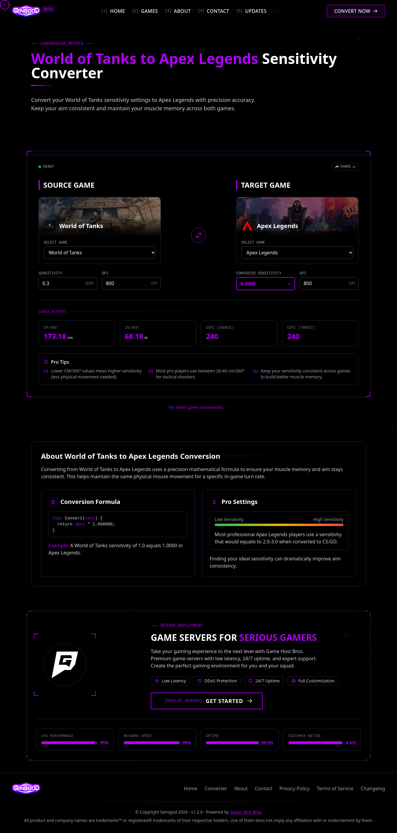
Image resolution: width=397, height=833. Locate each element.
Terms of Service (335, 788)
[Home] (113, 11)
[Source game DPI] (131, 283)
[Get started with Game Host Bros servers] (207, 701)
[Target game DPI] (329, 283)
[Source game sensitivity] (68, 283)
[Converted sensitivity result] (265, 283)
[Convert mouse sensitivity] (356, 11)
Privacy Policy (295, 788)
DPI (105, 273)
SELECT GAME (55, 243)
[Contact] (213, 11)
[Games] (145, 11)
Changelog (373, 788)
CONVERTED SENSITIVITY (258, 273)
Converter (216, 788)
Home (191, 788)
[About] (178, 11)
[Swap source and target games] (198, 235)
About (241, 788)
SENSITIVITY (50, 273)
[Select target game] (297, 252)
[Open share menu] (345, 167)
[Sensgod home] (26, 11)
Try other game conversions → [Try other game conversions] (199, 407)
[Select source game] (100, 252)
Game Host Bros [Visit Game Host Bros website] (246, 812)
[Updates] (258, 11)
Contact (263, 788)
